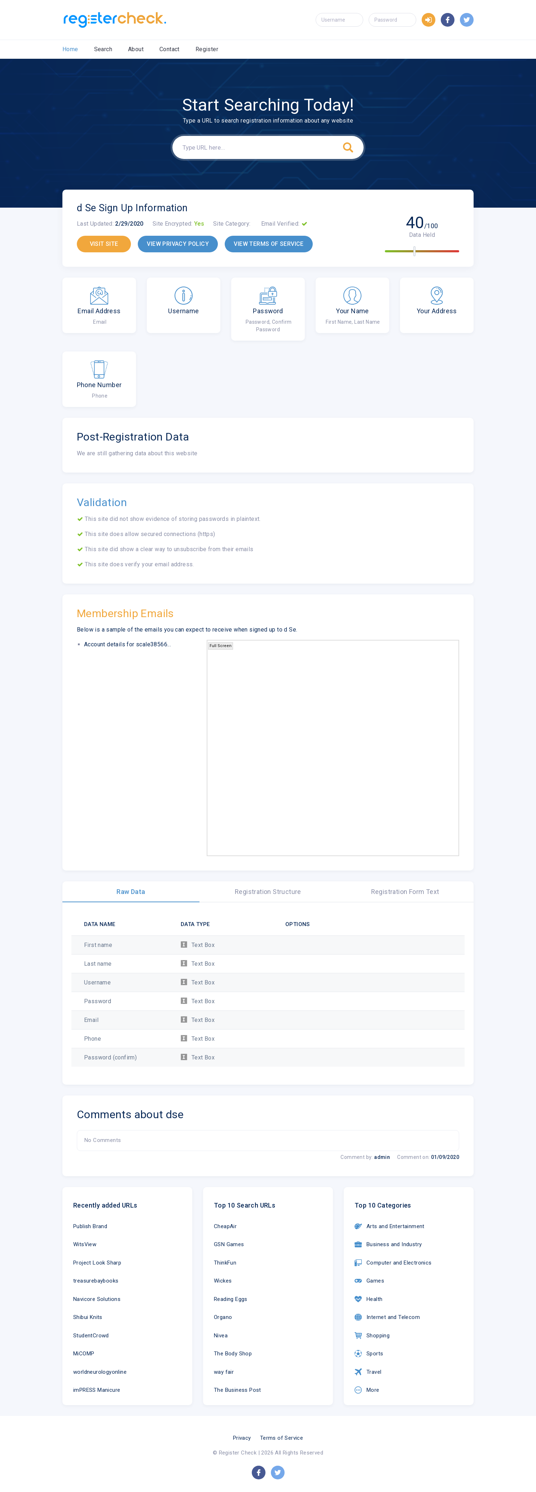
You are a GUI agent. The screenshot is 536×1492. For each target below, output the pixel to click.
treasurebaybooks (95, 1281)
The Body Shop (233, 1353)
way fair (224, 1372)
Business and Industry (388, 1244)
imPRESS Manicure (96, 1390)
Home (70, 49)
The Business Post (237, 1390)
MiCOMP (83, 1353)
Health (368, 1299)
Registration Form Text (405, 891)
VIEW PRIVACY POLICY (178, 243)
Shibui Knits (87, 1317)
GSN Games (229, 1244)
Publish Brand (90, 1226)
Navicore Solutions (96, 1299)
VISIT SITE (104, 243)
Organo (223, 1317)
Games (369, 1280)
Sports (369, 1353)
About (136, 49)
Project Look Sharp (97, 1262)
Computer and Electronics (393, 1262)
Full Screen (221, 645)
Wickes (223, 1281)
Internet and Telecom (387, 1317)
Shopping (372, 1335)
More (367, 1390)
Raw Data (131, 891)
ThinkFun (225, 1262)
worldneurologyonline (100, 1372)
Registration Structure (268, 891)
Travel (368, 1372)
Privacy (242, 1438)
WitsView (84, 1244)
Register (206, 49)
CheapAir (225, 1226)
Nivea (221, 1335)
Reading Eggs (230, 1299)
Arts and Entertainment (390, 1226)
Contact (169, 49)
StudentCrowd (91, 1335)
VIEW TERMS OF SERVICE (268, 243)
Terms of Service (281, 1438)
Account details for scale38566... (127, 644)
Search (103, 49)
